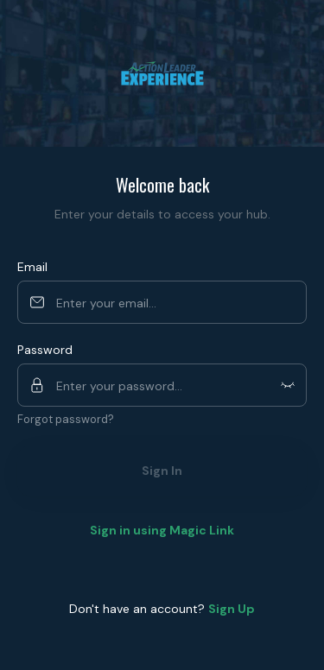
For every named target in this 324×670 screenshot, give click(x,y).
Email (32, 267)
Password (45, 349)
